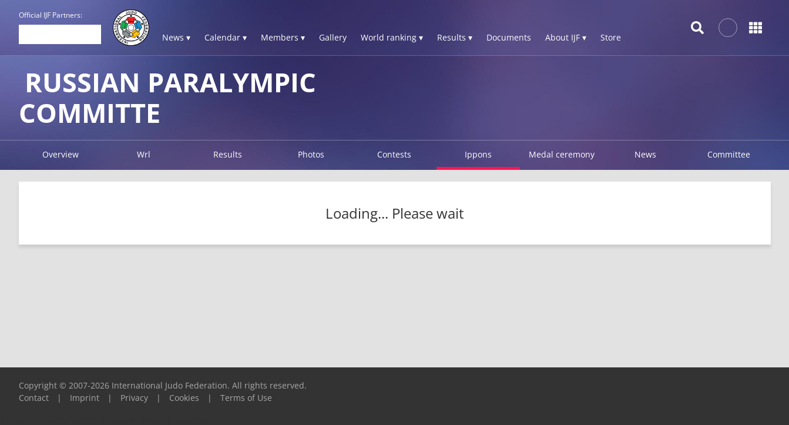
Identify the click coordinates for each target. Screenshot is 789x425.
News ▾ (176, 37)
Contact (34, 397)
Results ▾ (454, 37)
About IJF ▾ (565, 37)
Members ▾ (283, 37)
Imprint (84, 397)
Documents (508, 37)
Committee (728, 154)
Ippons (478, 154)
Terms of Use (246, 397)
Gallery (333, 37)
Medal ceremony (562, 154)
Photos (311, 154)
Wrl (143, 154)
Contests (394, 154)
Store (610, 37)
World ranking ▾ (392, 37)
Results (227, 154)
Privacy (134, 397)
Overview (60, 154)
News (645, 154)
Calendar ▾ (225, 37)
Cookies (184, 397)
